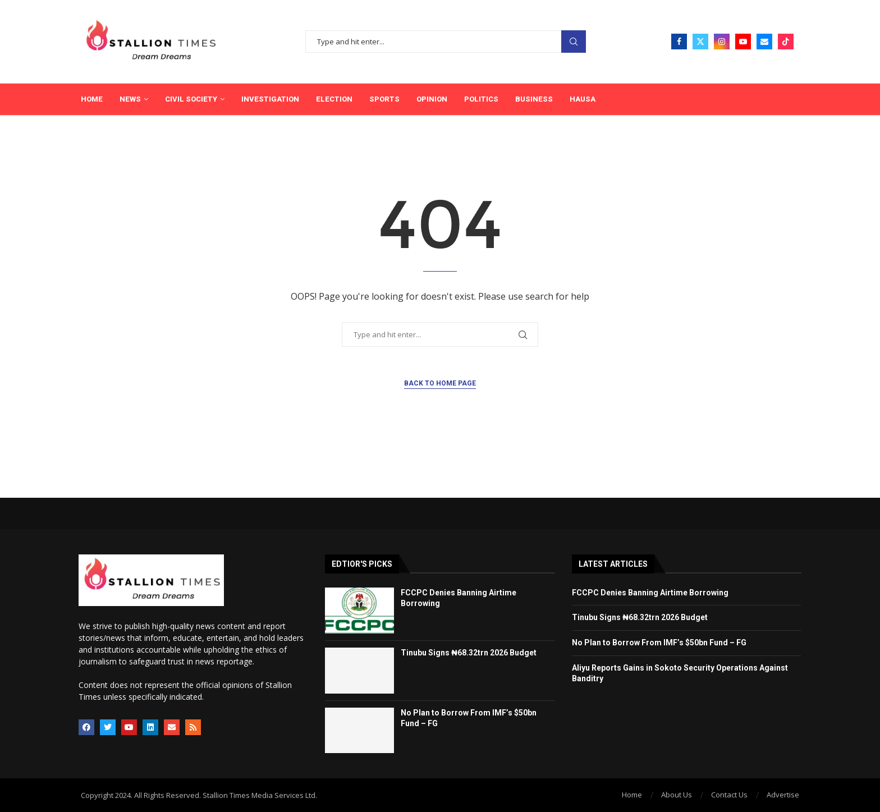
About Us (676, 795)
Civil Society (191, 99)
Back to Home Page (440, 383)
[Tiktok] (786, 41)
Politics (481, 99)
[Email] (764, 41)
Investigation (270, 99)
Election (334, 99)
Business (534, 99)
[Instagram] (722, 41)
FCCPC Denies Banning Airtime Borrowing (650, 592)
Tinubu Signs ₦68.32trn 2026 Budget (469, 652)
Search (573, 41)
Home (92, 99)
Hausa (582, 99)
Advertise (783, 795)
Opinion (431, 99)
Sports (384, 99)
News (130, 99)
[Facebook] (679, 41)
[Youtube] (743, 41)
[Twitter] (700, 41)
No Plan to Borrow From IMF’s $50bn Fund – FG (660, 642)
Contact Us (729, 795)
